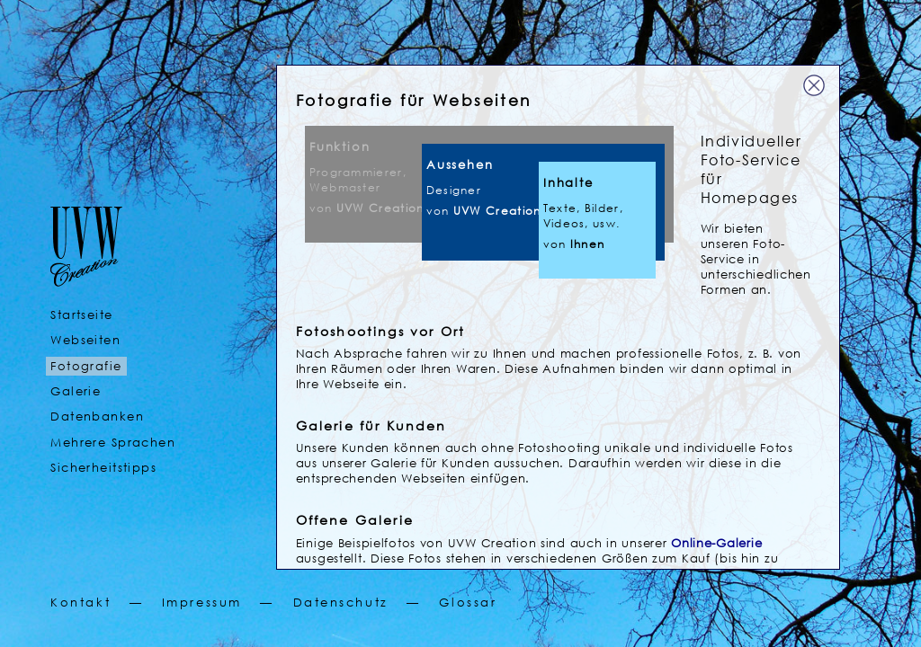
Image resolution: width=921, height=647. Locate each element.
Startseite (81, 315)
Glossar (467, 602)
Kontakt (80, 602)
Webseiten (85, 340)
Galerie (75, 391)
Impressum (202, 602)
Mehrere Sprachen (112, 442)
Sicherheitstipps (103, 467)
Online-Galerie (716, 543)
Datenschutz (341, 602)
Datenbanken (97, 416)
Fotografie (85, 366)
